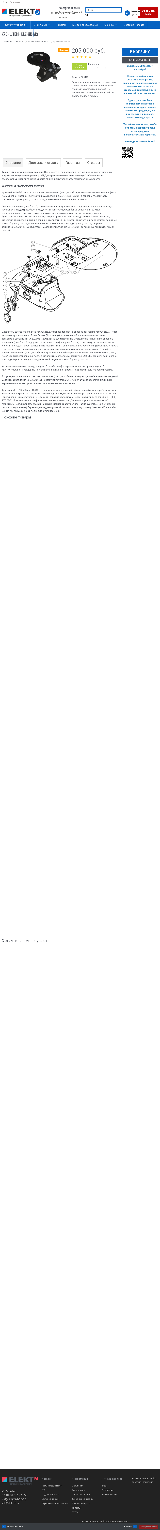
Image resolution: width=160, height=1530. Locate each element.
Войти (4, 2)
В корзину (140, 52)
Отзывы (93, 162)
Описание (13, 162)
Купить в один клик (140, 60)
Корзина (128, 1526)
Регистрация (15, 2)
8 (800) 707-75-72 (63, 12)
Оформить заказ (148, 12)
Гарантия (73, 162)
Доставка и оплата (43, 162)
